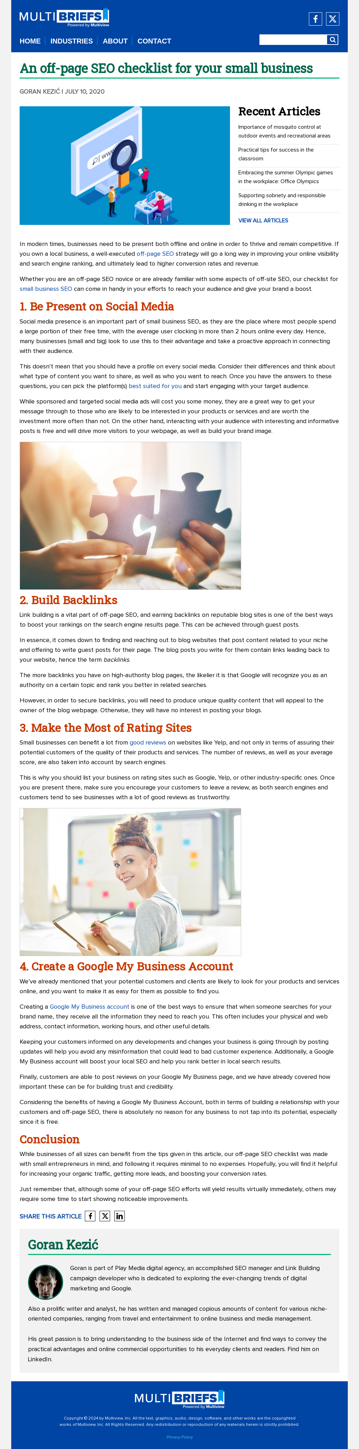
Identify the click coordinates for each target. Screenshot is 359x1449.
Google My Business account (89, 1007)
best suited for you (155, 386)
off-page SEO (155, 254)
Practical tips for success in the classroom (276, 154)
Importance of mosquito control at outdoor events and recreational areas (284, 131)
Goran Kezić (40, 92)
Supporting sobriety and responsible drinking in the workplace (282, 200)
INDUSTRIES (71, 41)
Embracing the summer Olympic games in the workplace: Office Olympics (285, 177)
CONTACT (154, 41)
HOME (30, 41)
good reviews (148, 743)
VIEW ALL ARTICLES (263, 220)
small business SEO (46, 289)
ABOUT (115, 41)
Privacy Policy (180, 1437)
